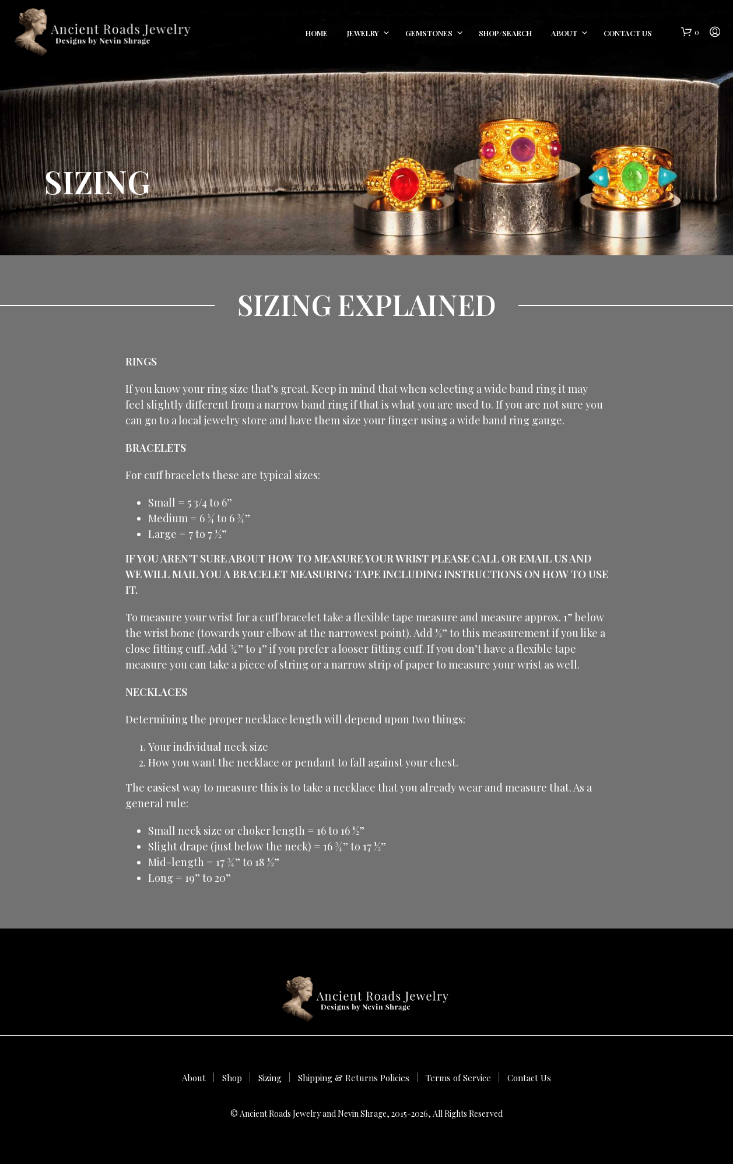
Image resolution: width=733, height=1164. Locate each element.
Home (317, 33)
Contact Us (628, 33)
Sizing (270, 1078)
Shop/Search (505, 33)
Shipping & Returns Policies (353, 1078)
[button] (690, 32)
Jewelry (363, 33)
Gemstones (429, 33)
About (564, 33)
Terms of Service (458, 1078)
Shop (232, 1078)
